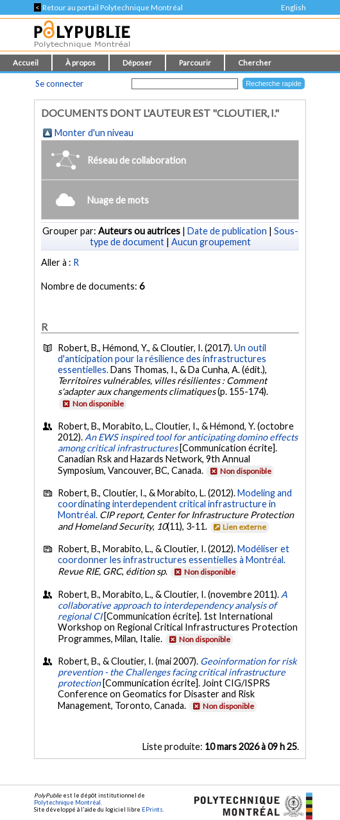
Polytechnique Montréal (67, 802)
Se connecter (59, 83)
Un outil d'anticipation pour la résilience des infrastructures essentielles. (162, 358)
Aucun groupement (211, 241)
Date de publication (227, 230)
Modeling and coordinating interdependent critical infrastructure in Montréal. (175, 503)
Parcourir (195, 62)
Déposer (137, 62)
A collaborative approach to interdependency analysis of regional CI (172, 605)
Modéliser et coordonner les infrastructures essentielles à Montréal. (173, 554)
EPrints (152, 809)
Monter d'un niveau (94, 132)
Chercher (254, 62)
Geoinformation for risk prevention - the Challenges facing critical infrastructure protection (177, 672)
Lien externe (239, 527)
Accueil (25, 62)
